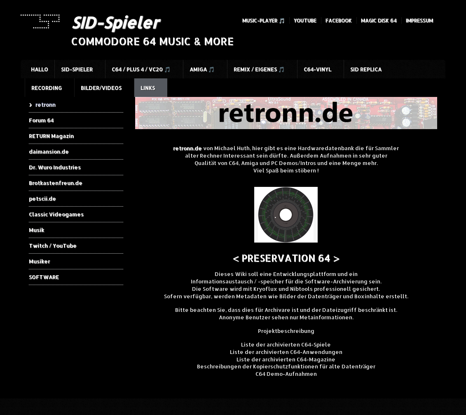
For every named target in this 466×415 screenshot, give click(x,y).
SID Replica (366, 69)
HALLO (39, 69)
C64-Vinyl (317, 69)
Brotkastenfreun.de (55, 182)
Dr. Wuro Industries (55, 167)
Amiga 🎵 (202, 69)
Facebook (338, 20)
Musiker (39, 261)
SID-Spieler (115, 22)
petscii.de (42, 198)
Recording (46, 88)
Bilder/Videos (101, 88)
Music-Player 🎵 (263, 20)
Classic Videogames (56, 214)
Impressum (419, 20)
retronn (45, 104)
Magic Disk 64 (379, 20)
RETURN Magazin (51, 135)
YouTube (305, 20)
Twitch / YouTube (53, 245)
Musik (36, 229)
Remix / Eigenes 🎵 (259, 69)
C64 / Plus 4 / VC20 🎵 (141, 69)
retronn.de (187, 148)
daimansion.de (49, 151)
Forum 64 (41, 120)
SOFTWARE (44, 277)
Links (148, 88)
